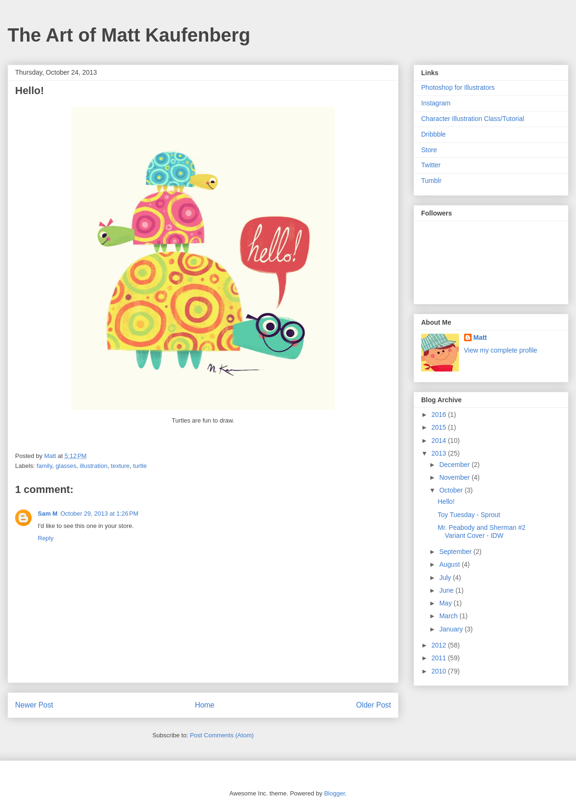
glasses (66, 465)
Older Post (373, 705)
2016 (440, 414)
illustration (94, 465)
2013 (440, 453)
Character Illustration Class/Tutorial (472, 118)
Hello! (446, 501)
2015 (440, 427)
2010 (440, 671)
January (452, 629)
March (449, 616)
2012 (440, 645)
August (450, 564)
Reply (45, 538)
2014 (440, 440)
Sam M (48, 513)
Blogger (334, 793)
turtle (140, 465)
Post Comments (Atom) (222, 735)
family (44, 465)
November (455, 477)
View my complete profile (500, 350)
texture (120, 465)
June (447, 590)
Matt (480, 337)
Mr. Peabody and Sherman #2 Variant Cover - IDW (481, 531)
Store (429, 150)
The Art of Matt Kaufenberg (129, 35)
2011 (440, 658)
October (452, 490)
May (446, 603)
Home (205, 705)
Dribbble (433, 134)
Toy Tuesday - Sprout (469, 514)
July (446, 577)
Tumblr (431, 180)
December (455, 464)
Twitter (430, 165)
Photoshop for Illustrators (458, 87)
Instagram (435, 103)
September (456, 551)
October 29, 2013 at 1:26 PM (99, 513)
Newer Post (34, 705)
